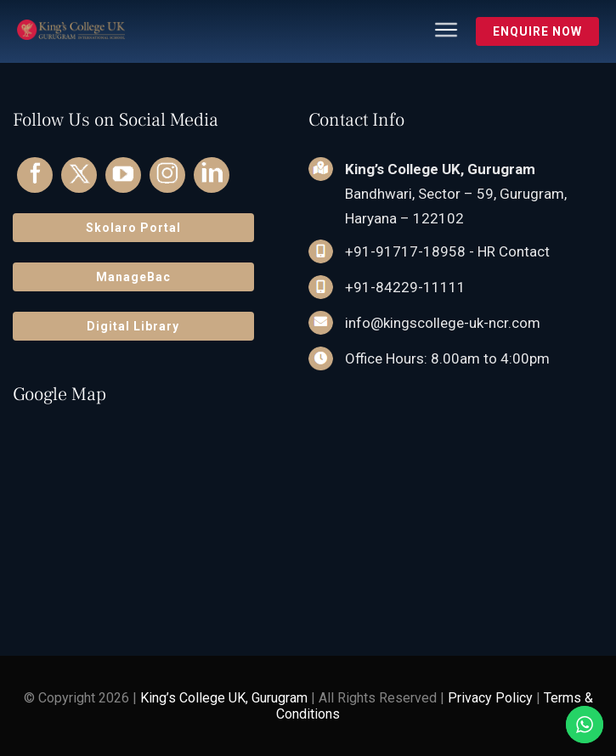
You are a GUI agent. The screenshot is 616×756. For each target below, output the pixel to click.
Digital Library (133, 326)
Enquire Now (537, 31)
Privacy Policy (490, 698)
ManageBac (133, 277)
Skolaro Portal (133, 227)
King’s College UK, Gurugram (224, 698)
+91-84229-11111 (405, 287)
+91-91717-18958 (405, 251)
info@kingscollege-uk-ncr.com (442, 322)
